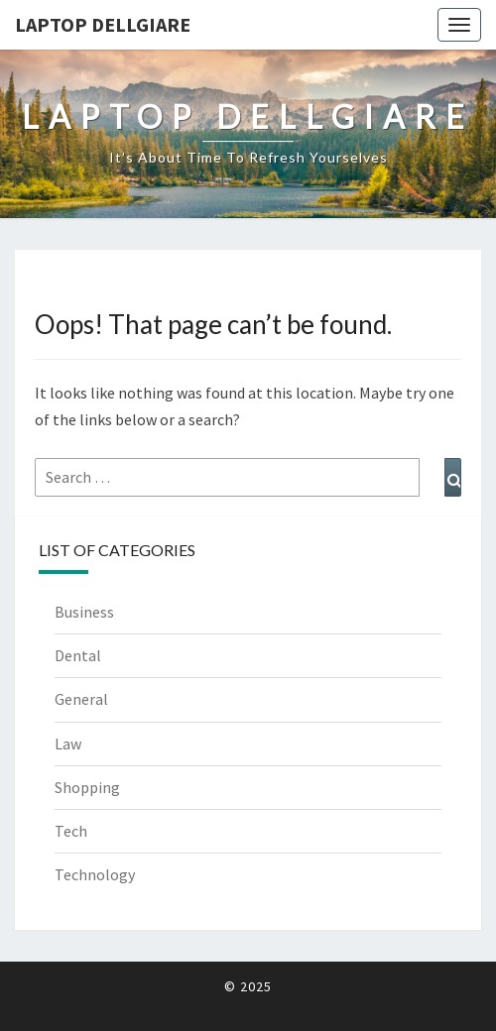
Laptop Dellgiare (102, 24)
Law (68, 743)
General (81, 699)
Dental (78, 655)
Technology (95, 874)
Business (84, 612)
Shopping (87, 787)
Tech (71, 831)
